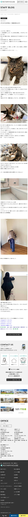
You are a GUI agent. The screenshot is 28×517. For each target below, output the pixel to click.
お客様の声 (3, 474)
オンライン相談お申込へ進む (14, 379)
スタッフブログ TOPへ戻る (14, 334)
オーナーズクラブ (18, 483)
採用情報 (16, 477)
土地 (1, 480)
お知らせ (16, 480)
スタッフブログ (4, 483)
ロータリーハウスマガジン (6, 486)
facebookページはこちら (6, 321)
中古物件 (2, 500)
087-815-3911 (6, 451)
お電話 (5, 515)
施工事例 (2, 472)
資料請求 (23, 515)
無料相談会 (21, 1)
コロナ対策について (5, 497)
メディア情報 (17, 494)
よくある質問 (17, 491)
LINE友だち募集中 (18, 486)
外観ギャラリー (17, 489)
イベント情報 (17, 472)
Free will (2, 477)
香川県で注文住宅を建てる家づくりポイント (7, 503)
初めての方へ (3, 469)
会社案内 (16, 474)
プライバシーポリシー (5, 507)
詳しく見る (6, 425)
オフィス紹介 (3, 489)
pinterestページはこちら (6, 323)
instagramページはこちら (6, 320)
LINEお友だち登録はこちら (6, 325)
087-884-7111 (6, 435)
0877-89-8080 (19, 435)
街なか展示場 (17, 469)
